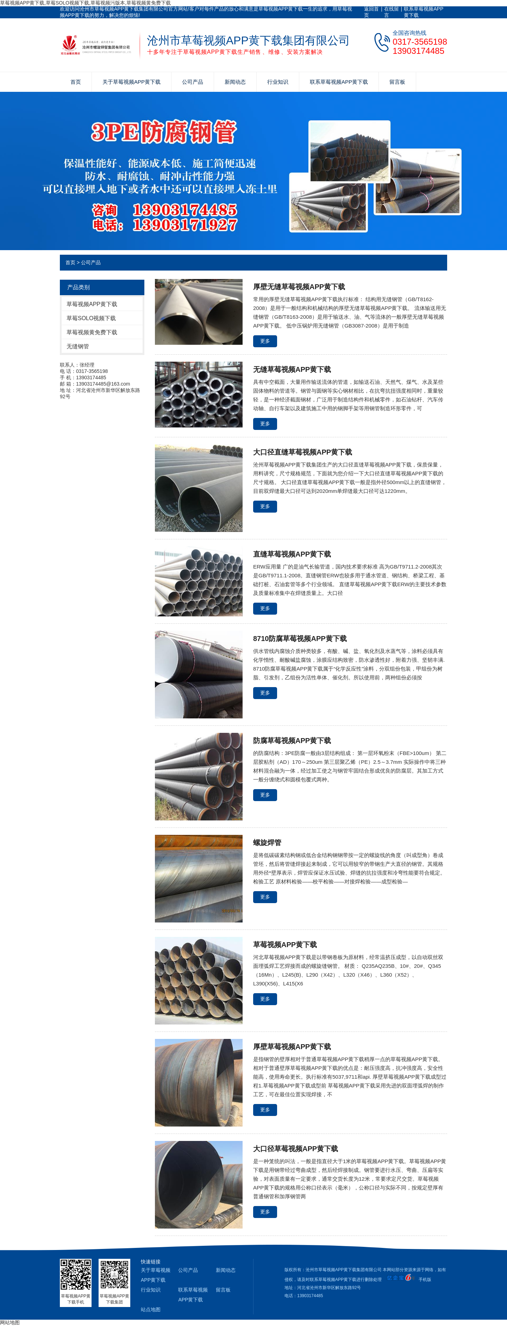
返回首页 (371, 12)
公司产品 (192, 82)
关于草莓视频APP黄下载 (131, 82)
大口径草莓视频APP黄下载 (295, 1149)
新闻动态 (235, 82)
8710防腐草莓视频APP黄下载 (300, 638)
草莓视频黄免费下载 (92, 332)
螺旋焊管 (267, 842)
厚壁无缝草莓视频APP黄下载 (299, 287)
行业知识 (277, 82)
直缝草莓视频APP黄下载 (292, 554)
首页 (75, 82)
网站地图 (10, 1322)
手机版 (425, 1279)
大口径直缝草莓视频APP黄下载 (302, 452)
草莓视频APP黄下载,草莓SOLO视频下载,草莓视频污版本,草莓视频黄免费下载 (85, 3)
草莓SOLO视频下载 (91, 318)
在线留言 (391, 12)
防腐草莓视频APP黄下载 (292, 740)
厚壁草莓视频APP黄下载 (292, 1047)
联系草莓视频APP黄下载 (423, 12)
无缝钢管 (78, 346)
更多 (265, 341)
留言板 (397, 82)
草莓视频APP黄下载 (92, 304)
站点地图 (151, 1309)
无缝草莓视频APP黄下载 (292, 369)
